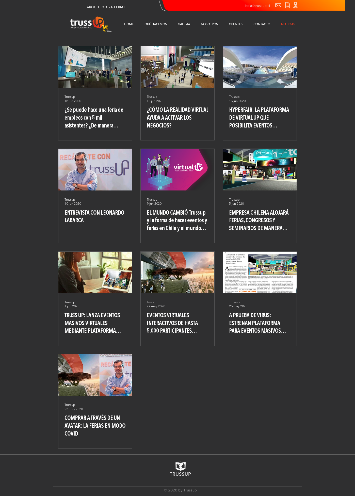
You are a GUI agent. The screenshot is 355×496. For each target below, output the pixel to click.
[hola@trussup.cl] (257, 6)
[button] (183, 24)
